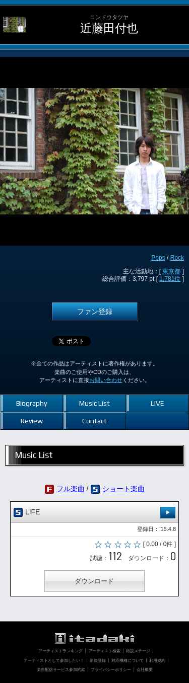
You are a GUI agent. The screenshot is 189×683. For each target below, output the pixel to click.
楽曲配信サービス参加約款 (61, 669)
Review (32, 421)
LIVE (157, 403)
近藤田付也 (109, 28)
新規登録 (98, 660)
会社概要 (145, 669)
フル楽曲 (70, 489)
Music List (94, 403)
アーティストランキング (60, 650)
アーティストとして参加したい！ (54, 660)
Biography (31, 403)
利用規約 (157, 660)
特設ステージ (138, 650)
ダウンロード (94, 581)
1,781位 (169, 278)
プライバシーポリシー (111, 669)
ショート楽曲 (123, 489)
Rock (177, 257)
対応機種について (127, 660)
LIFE (94, 512)
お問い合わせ (105, 380)
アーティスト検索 (104, 650)
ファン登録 (94, 312)
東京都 (171, 271)
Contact (94, 421)
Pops (158, 257)
